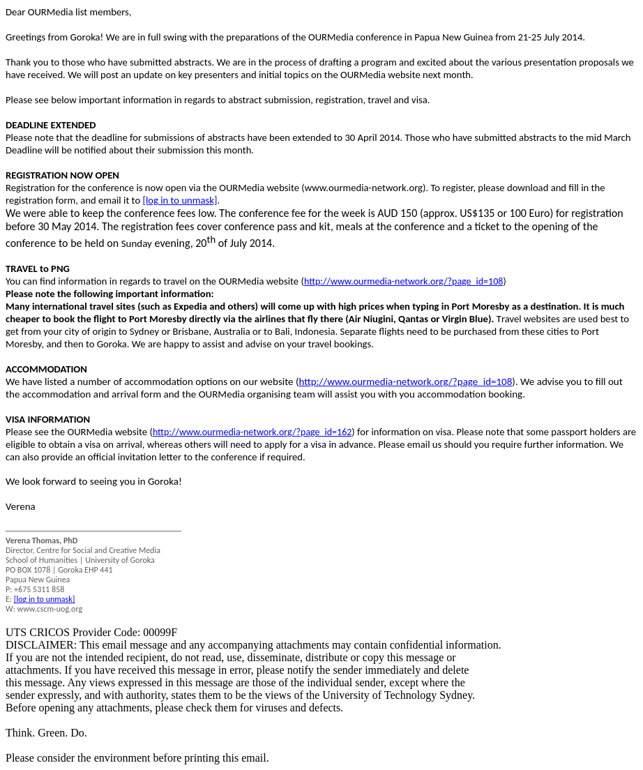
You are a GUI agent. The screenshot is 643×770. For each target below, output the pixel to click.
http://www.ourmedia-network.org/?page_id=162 (252, 432)
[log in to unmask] (179, 200)
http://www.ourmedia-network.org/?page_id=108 (403, 281)
